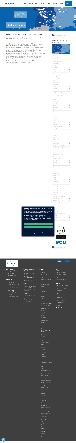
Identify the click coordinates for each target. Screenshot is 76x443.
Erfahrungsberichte (61, 274)
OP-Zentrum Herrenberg (46, 321)
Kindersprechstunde (28, 299)
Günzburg (43, 314)
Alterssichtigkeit (11, 279)
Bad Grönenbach (44, 276)
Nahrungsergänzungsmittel (30, 297)
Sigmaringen (43, 402)
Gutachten (26, 295)
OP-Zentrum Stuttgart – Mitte (46, 410)
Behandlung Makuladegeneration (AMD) (30, 279)
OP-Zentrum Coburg (45, 286)
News (58, 280)
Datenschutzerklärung (40, 234)
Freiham (42, 302)
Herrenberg (43, 319)
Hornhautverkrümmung (13, 277)
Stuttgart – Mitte (44, 407)
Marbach (42, 356)
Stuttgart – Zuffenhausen (46, 414)
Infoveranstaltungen (61, 273)
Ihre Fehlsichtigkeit (11, 271)
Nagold (42, 370)
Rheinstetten (43, 343)
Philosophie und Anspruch (63, 296)
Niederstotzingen (44, 377)
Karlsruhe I (43, 335)
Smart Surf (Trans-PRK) (14, 286)
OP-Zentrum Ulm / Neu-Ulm (47, 376)
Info (57, 271)
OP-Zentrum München (45, 369)
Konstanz (43, 338)
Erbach (42, 295)
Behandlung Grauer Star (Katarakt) (29, 274)
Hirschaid (43, 324)
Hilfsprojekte (60, 306)
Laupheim (43, 346)
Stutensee (43, 404)
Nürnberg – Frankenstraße (46, 382)
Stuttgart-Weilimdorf (45, 412)
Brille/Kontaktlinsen (28, 294)
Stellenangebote (60, 304)
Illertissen (43, 330)
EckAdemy (59, 292)
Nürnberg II (43, 381)
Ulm (41, 428)
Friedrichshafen (44, 304)
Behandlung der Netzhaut (29, 281)
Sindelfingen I (44, 418)
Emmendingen (44, 293)
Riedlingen (43, 394)
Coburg (42, 288)
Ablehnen (38, 227)
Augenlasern (10, 283)
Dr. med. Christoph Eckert (62, 287)
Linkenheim (43, 353)
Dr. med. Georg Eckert (61, 290)
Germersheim (43, 309)
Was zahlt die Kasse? (61, 276)
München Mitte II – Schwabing (45, 367)
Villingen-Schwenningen (46, 432)
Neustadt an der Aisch (45, 372)
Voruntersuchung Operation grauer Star (30, 292)
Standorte (42, 271)
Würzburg (43, 437)
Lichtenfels (43, 351)
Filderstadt (43, 297)
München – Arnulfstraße (46, 363)
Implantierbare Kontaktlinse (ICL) (13, 295)
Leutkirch (43, 349)
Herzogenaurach (44, 322)
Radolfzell (43, 388)
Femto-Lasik (11, 284)
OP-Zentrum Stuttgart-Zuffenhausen (45, 416)
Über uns (15, 31)
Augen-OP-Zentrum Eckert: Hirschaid (46, 327)
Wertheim (43, 435)
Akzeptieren (38, 224)
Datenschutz (59, 309)
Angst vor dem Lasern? (14, 289)
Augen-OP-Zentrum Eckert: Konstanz (46, 341)
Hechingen (43, 317)
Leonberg (43, 348)
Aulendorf (43, 274)
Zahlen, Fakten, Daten (61, 299)
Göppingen (43, 312)
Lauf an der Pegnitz (45, 344)
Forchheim (43, 298)
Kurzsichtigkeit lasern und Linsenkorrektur (13, 274)
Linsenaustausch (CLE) (13, 298)
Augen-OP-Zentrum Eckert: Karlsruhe (46, 333)
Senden (42, 401)
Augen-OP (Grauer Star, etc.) (29, 271)
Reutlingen (43, 395)
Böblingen (43, 280)
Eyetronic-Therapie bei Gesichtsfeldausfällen (29, 302)
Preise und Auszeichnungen (63, 303)
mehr (38, 230)
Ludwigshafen (44, 355)
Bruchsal (42, 283)
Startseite (10, 31)
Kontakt (59, 263)
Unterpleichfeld (44, 430)
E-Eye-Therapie (27, 303)
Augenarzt (25, 285)
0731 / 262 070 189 (61, 1)
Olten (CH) (43, 386)
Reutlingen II (43, 397)
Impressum (58, 308)
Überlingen (43, 427)
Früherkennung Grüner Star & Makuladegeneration (30, 289)
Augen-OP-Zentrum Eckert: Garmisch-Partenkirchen (46, 361)
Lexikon (59, 283)
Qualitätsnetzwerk (61, 297)
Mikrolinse (11, 296)
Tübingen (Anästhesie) (45, 425)
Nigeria (42, 439)
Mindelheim (43, 358)
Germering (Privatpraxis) (46, 307)
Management (60, 294)
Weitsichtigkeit (11, 275)
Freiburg (42, 300)
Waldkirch (43, 433)
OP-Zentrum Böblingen (46, 281)
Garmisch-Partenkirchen (46, 305)
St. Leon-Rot (43, 421)
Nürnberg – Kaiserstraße (46, 384)
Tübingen (43, 423)
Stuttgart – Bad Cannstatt (46, 406)
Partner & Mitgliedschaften (63, 301)
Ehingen (42, 290)
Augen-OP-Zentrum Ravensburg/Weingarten (46, 392)
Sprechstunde (27, 287)
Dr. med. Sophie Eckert (62, 289)
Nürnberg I (43, 379)
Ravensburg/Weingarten (46, 389)
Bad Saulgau (43, 278)
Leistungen (9, 281)
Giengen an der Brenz (45, 310)
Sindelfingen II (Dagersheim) (47, 420)
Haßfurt (42, 316)
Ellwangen (43, 292)
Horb (42, 329)
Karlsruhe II (43, 336)
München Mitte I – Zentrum (46, 364)
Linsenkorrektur (11, 292)
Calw (42, 285)
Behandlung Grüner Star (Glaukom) (29, 276)
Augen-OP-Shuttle (61, 278)
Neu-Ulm (42, 374)
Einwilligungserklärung (62, 281)
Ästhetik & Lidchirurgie (29, 282)
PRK (10, 288)
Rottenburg (43, 399)
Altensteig (43, 273)
